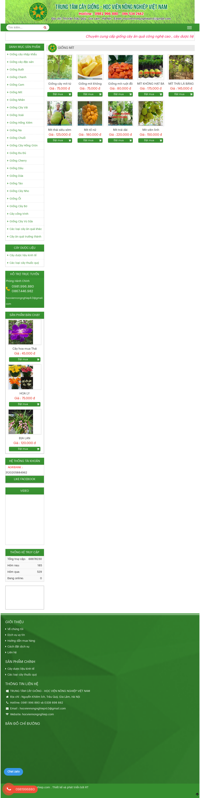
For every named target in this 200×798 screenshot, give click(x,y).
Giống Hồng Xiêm (21, 122)
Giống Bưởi (17, 69)
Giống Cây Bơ (18, 206)
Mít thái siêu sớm (59, 129)
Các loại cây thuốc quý (24, 263)
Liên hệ (12, 652)
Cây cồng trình (19, 214)
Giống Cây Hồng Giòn (24, 145)
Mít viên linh (150, 129)
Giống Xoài (17, 115)
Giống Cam (17, 85)
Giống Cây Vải (19, 107)
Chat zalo (13, 771)
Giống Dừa (16, 176)
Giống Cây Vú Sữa (21, 221)
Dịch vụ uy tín (16, 635)
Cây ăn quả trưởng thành (25, 236)
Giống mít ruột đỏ (120, 83)
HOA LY (25, 393)
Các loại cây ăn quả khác (26, 229)
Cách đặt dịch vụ (18, 646)
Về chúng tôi (15, 629)
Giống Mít (16, 92)
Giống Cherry (18, 160)
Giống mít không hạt (90, 84)
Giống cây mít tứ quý (59, 84)
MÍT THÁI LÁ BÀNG (181, 83)
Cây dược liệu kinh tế (23, 255)
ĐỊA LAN (24, 438)
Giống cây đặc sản (22, 62)
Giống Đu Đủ (18, 153)
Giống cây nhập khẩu (23, 54)
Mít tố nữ (90, 129)
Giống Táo (16, 183)
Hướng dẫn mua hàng (21, 641)
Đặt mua (58, 94)
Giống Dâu (16, 168)
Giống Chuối (18, 138)
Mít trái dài (120, 129)
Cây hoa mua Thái (24, 348)
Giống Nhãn (17, 100)
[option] (25, 340)
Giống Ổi (15, 198)
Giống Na (16, 130)
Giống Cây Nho (19, 191)
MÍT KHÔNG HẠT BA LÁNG (150, 84)
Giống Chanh (18, 77)
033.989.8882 (17, 593)
